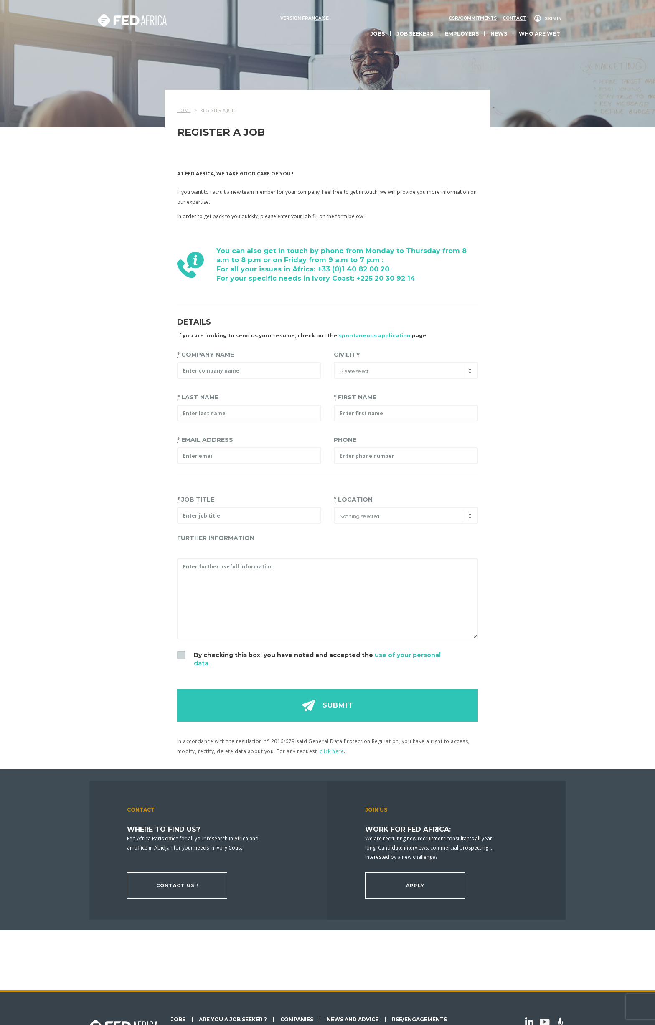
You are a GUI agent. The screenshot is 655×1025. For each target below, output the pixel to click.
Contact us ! (177, 885)
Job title (195, 499)
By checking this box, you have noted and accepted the (317, 659)
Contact (514, 18)
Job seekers (414, 33)
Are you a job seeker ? (233, 1019)
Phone (345, 440)
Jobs (377, 33)
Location (353, 499)
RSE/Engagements (419, 1019)
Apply (415, 885)
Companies (296, 1019)
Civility (347, 354)
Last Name (197, 397)
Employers (462, 33)
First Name (355, 397)
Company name (205, 354)
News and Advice (352, 1019)
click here (332, 751)
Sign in (553, 18)
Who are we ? (539, 33)
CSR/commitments (473, 18)
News (498, 33)
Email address (205, 440)
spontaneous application (375, 335)
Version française (304, 18)
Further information (215, 538)
